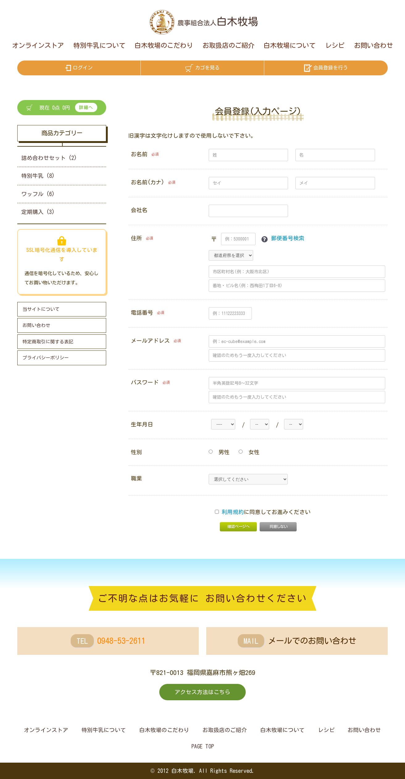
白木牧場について (289, 45)
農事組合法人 (217, 22)
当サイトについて (41, 309)
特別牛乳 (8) (38, 175)
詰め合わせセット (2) (49, 158)
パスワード (145, 382)
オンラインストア (38, 45)
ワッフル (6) (38, 194)
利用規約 (233, 512)
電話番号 (142, 312)
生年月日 (142, 424)
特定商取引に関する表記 (48, 341)
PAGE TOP (202, 746)
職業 (136, 478)
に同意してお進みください (263, 512)
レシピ (334, 45)
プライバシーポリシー (46, 357)
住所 (136, 238)
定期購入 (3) (38, 212)
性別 (136, 452)
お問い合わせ (373, 45)
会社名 (139, 210)
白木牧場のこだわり (164, 45)
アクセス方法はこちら (202, 692)
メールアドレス (150, 340)
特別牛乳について (99, 45)
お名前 (139, 154)
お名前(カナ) (147, 182)
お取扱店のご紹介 (228, 45)
